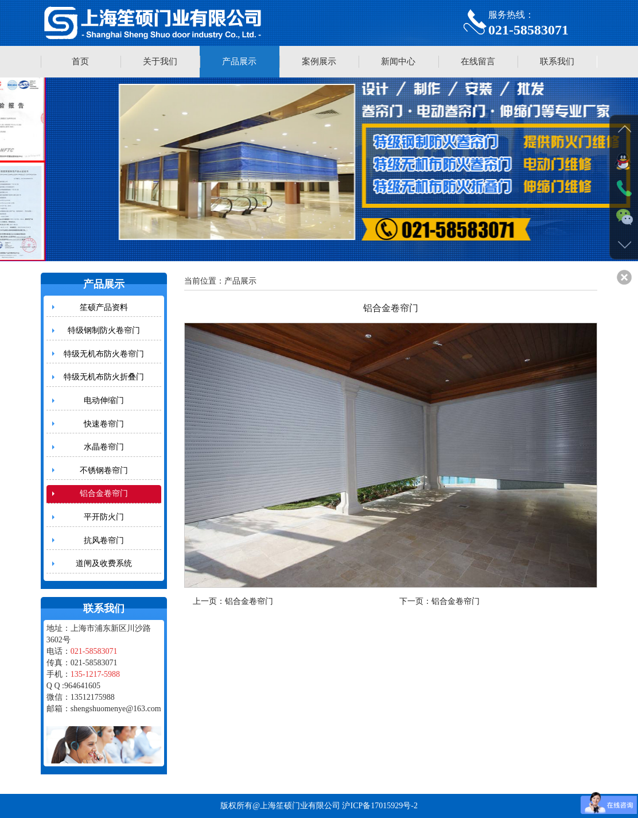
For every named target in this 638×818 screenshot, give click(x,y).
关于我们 (160, 61)
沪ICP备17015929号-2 (379, 805)
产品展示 (239, 61)
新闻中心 (398, 61)
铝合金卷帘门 (104, 493)
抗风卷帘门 (104, 540)
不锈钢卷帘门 (104, 470)
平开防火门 (104, 517)
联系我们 (557, 61)
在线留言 (478, 61)
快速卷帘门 (104, 424)
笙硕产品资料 (104, 307)
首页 (80, 61)
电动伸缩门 (104, 400)
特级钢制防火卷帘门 (104, 330)
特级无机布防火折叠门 (104, 377)
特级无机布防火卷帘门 (104, 354)
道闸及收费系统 (104, 563)
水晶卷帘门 (104, 447)
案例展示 (319, 61)
